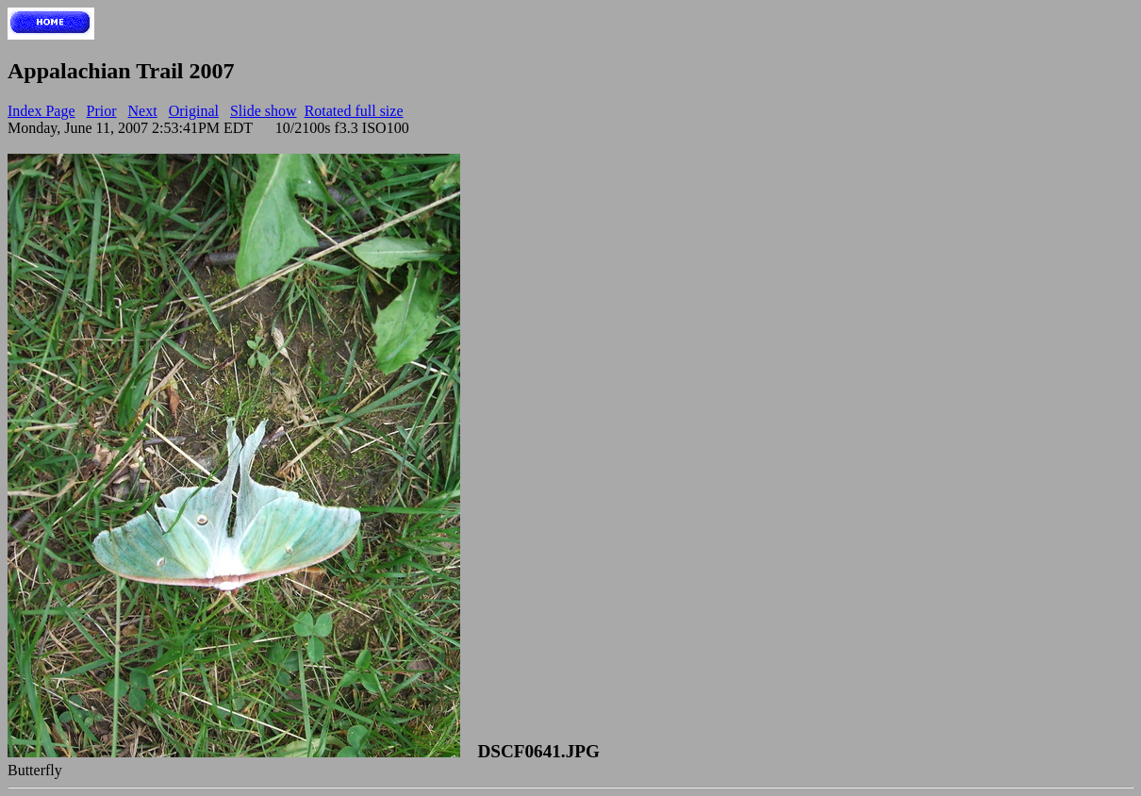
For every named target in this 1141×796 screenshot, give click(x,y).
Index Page (41, 111)
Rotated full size (354, 111)
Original (194, 111)
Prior (102, 111)
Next (142, 111)
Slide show (263, 111)
